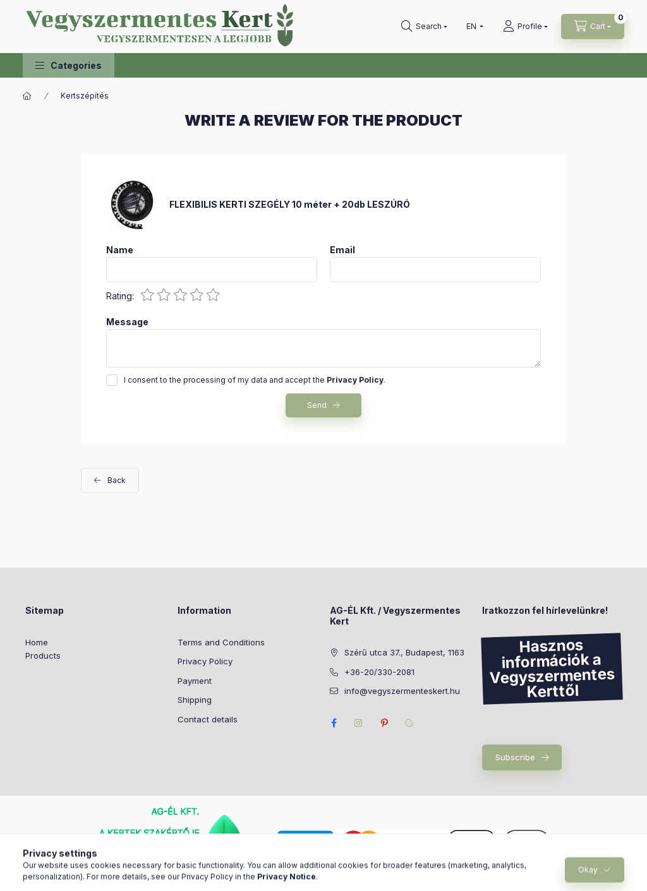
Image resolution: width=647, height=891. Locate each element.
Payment (195, 681)
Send (317, 405)
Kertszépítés (85, 95)
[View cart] (592, 26)
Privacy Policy (205, 661)
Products (43, 655)
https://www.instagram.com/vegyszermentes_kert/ (359, 723)
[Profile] (525, 26)
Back (116, 480)
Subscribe (515, 757)
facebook (333, 723)
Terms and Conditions (221, 642)
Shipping (195, 700)
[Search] (424, 26)
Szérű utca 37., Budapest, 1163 (404, 652)
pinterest (384, 723)
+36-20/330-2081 (379, 672)
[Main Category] (27, 96)
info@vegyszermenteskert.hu (402, 691)
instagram (359, 748)
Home (36, 642)
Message (127, 322)
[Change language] (472, 26)
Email (342, 250)
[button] (68, 65)
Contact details (208, 719)
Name (119, 250)
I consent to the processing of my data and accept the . (254, 380)
